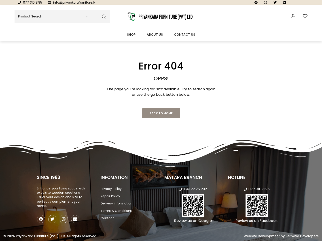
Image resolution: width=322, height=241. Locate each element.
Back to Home (161, 113)
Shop (131, 34)
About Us (155, 34)
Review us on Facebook (256, 220)
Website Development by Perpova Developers (281, 236)
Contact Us (184, 34)
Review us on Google (193, 220)
